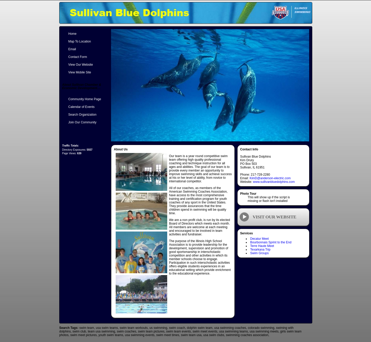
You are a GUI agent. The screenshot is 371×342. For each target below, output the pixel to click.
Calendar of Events (81, 107)
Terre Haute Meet (262, 246)
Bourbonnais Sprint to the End (270, 242)
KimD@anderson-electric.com (270, 178)
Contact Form (77, 57)
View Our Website (80, 64)
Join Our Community (82, 122)
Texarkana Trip (260, 249)
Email (72, 49)
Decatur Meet (259, 239)
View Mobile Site (79, 72)
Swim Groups (259, 253)
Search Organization (82, 114)
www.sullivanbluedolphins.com (274, 182)
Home (72, 34)
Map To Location (79, 41)
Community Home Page (84, 99)
